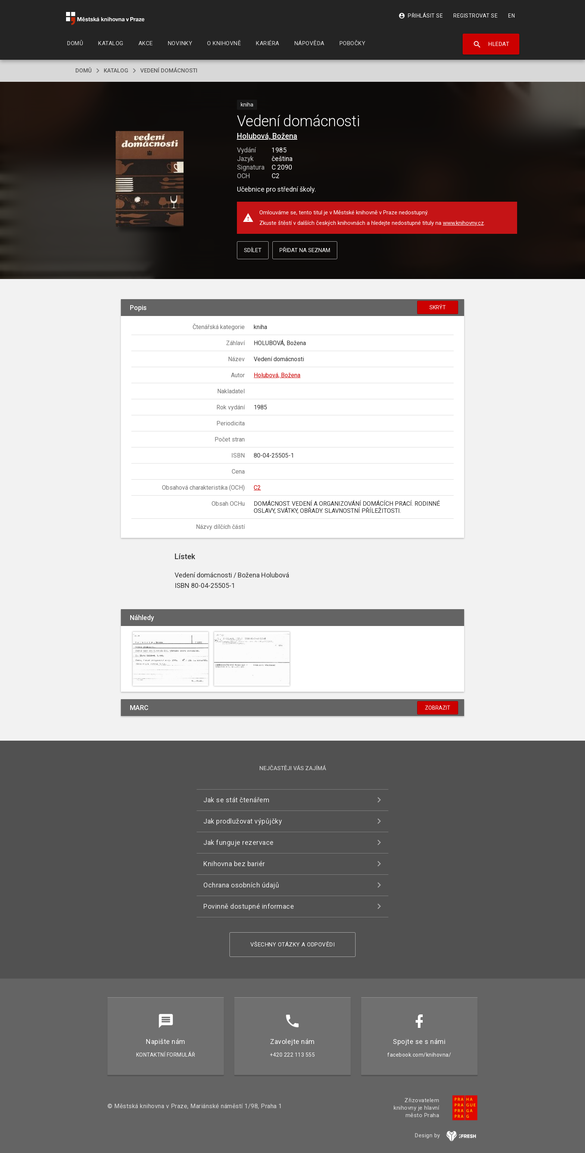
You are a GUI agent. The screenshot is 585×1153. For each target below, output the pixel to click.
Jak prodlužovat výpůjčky (242, 821)
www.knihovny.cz (463, 223)
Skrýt (437, 307)
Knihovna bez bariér (234, 864)
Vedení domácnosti (168, 70)
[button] (150, 179)
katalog (116, 70)
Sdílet (253, 250)
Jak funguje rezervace (238, 842)
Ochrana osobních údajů (241, 885)
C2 (257, 487)
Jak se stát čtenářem (236, 800)
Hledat (491, 44)
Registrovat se (475, 16)
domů (83, 70)
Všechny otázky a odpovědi (292, 944)
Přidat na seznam (304, 250)
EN (511, 16)
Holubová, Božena (267, 135)
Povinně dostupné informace (248, 906)
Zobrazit (437, 708)
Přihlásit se (420, 15)
